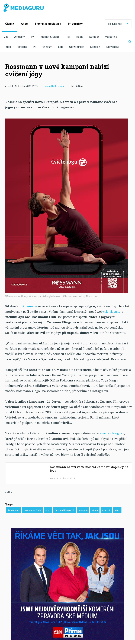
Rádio (79, 36)
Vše (6, 36)
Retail (7, 46)
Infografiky (75, 23)
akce (117, 509)
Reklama (22, 46)
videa (95, 509)
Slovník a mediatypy (48, 23)
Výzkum (47, 46)
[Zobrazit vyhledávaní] (127, 42)
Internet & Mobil (49, 36)
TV (32, 36)
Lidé (60, 46)
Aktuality (19, 36)
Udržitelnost (76, 46)
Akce (24, 23)
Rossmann (13, 509)
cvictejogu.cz (112, 311)
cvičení (106, 509)
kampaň (83, 509)
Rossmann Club (32, 509)
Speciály (95, 46)
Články (9, 23)
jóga (48, 509)
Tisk (67, 36)
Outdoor (94, 36)
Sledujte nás (118, 23)
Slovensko (112, 46)
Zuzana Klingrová (64, 509)
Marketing (111, 36)
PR (35, 46)
